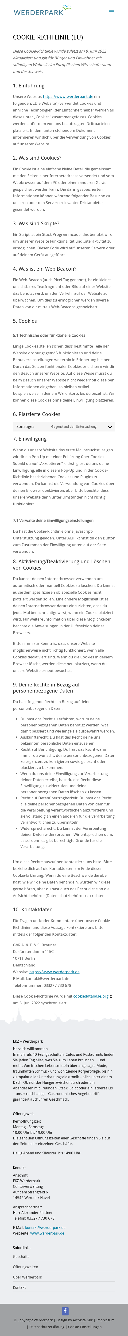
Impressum (105, 1320)
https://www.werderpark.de (68, 96)
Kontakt (19, 1287)
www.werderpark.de (47, 1233)
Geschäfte (21, 1256)
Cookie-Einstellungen (85, 1326)
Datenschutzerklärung (46, 1326)
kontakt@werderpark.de (45, 1227)
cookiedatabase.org (91, 996)
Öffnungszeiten (25, 1266)
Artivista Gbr (83, 1320)
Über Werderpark (27, 1277)
